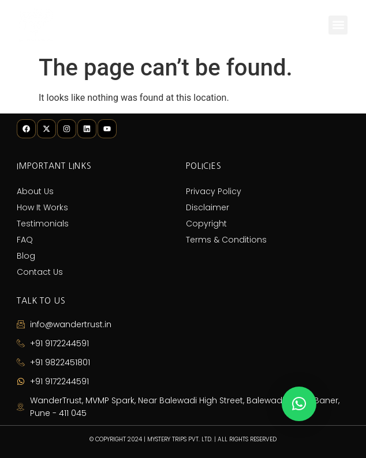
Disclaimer (207, 207)
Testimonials (43, 223)
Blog (26, 256)
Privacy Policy (213, 191)
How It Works (42, 207)
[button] (338, 25)
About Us (35, 191)
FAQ (25, 239)
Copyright (206, 223)
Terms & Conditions (226, 239)
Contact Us (40, 272)
